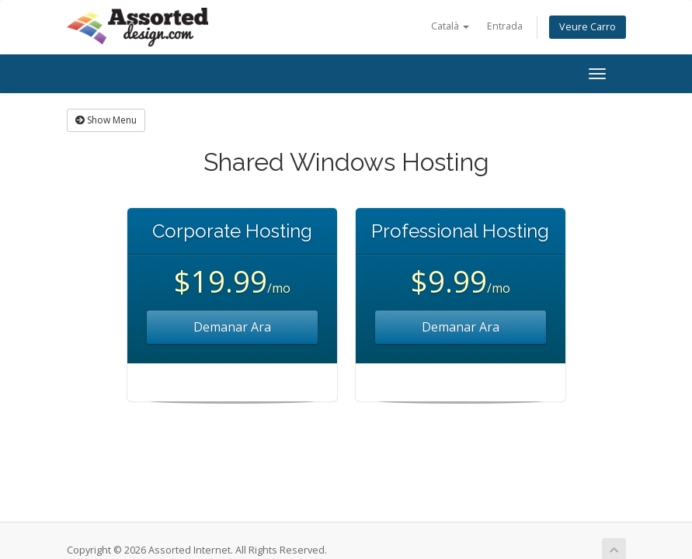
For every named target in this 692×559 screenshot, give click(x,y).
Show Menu (106, 120)
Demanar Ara (232, 326)
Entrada (505, 26)
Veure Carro (587, 26)
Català (450, 26)
